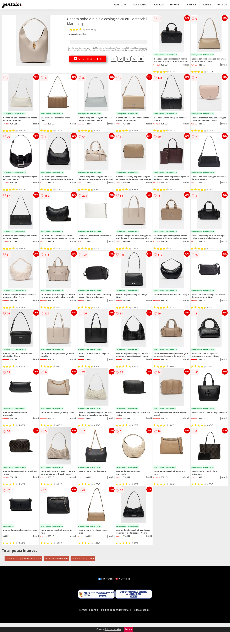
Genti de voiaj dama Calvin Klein (23, 558)
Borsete (206, 4)
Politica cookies (141, 609)
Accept (128, 629)
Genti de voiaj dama (83, 558)
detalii (186, 64)
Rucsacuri (158, 4)
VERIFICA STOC (88, 59)
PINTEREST (122, 579)
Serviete (174, 4)
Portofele (222, 4)
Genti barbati (140, 4)
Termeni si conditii (89, 609)
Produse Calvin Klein (56, 558)
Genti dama (120, 4)
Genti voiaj (190, 4)
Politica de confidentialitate (116, 609)
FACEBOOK (105, 579)
